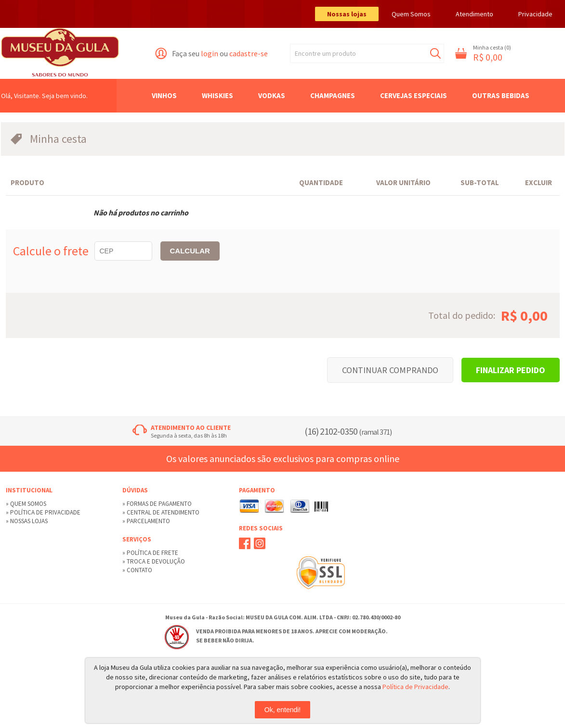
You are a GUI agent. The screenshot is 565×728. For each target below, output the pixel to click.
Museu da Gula (60, 53)
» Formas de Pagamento (157, 504)
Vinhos (164, 95)
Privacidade (535, 14)
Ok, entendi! (282, 710)
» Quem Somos (26, 504)
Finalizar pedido (510, 370)
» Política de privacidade (43, 512)
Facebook (244, 543)
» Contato (137, 570)
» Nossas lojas (27, 521)
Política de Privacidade (415, 686)
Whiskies (217, 95)
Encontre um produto (325, 53)
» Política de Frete (150, 553)
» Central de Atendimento (160, 512)
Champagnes (332, 95)
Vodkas (271, 95)
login (209, 53)
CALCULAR (190, 251)
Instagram (259, 543)
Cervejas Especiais (413, 95)
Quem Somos (411, 14)
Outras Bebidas (500, 95)
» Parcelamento (146, 521)
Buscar (435, 53)
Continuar (390, 370)
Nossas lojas (347, 14)
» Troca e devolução (153, 561)
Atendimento (474, 14)
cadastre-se (248, 53)
